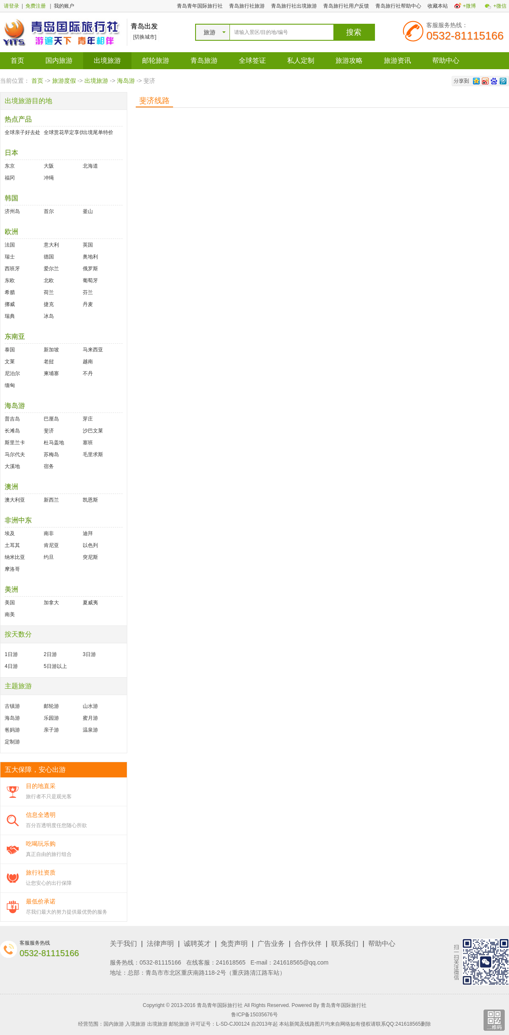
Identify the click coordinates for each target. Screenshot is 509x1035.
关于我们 (123, 943)
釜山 (88, 211)
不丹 (88, 373)
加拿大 (51, 603)
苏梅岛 (51, 454)
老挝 (49, 362)
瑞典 (10, 316)
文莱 (10, 362)
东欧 (10, 280)
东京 (10, 166)
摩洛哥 (12, 569)
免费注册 (35, 6)
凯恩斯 (90, 500)
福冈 (10, 178)
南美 (10, 614)
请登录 (11, 6)
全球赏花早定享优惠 (63, 132)
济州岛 (12, 211)
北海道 (90, 166)
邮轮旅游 (155, 60)
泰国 (10, 350)
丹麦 (88, 304)
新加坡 (51, 350)
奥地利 (90, 257)
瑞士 (10, 257)
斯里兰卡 (15, 443)
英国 (88, 245)
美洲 (11, 589)
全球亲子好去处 (22, 132)
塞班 (88, 443)
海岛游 (126, 80)
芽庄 (88, 419)
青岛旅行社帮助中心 (398, 6)
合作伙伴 (308, 943)
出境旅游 (107, 60)
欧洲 (11, 231)
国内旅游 (59, 60)
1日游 (11, 654)
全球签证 (252, 60)
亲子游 (51, 730)
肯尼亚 (51, 545)
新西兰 (51, 500)
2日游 (50, 654)
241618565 (231, 962)
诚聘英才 (197, 943)
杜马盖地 (54, 443)
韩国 (11, 198)
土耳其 (12, 545)
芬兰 (88, 292)
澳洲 (11, 486)
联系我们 (344, 943)
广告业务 (271, 943)
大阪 (49, 166)
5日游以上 (55, 666)
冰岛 (49, 316)
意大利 (51, 245)
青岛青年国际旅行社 (200, 6)
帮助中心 (445, 60)
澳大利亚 (15, 500)
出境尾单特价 (98, 132)
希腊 (10, 292)
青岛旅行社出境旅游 (294, 6)
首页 (17, 60)
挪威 (10, 304)
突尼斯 (90, 557)
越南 (88, 362)
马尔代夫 (15, 454)
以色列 (90, 545)
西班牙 (12, 269)
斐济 (49, 431)
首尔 (49, 211)
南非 (49, 533)
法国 (10, 245)
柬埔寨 (51, 373)
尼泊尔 (12, 373)
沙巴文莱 (93, 431)
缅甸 (10, 385)
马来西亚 (93, 350)
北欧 (49, 280)
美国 (10, 603)
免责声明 (234, 943)
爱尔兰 (51, 269)
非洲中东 (18, 520)
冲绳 (49, 178)
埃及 (10, 533)
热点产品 (18, 119)
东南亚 (15, 336)
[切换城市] (145, 37)
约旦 (49, 557)
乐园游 (51, 718)
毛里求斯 (93, 454)
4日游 (11, 666)
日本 (11, 152)
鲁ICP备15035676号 (254, 1015)
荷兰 (49, 292)
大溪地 (12, 466)
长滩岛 (12, 431)
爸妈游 (12, 730)
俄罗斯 (90, 269)
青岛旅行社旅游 (247, 6)
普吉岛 (12, 419)
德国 (49, 257)
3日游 (89, 654)
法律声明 (160, 943)
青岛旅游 (204, 60)
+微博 (469, 6)
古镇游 (12, 706)
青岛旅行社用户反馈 (346, 6)
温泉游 (90, 730)
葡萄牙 (90, 280)
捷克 (49, 304)
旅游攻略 (349, 60)
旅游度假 (64, 80)
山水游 (90, 706)
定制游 (12, 742)
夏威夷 (90, 603)
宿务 (49, 466)
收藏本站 (438, 6)
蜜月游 (90, 718)
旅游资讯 (397, 60)
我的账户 (64, 6)
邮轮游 (51, 706)
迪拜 (88, 533)
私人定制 (300, 60)
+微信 (499, 6)
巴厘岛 (51, 419)
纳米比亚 (15, 557)
